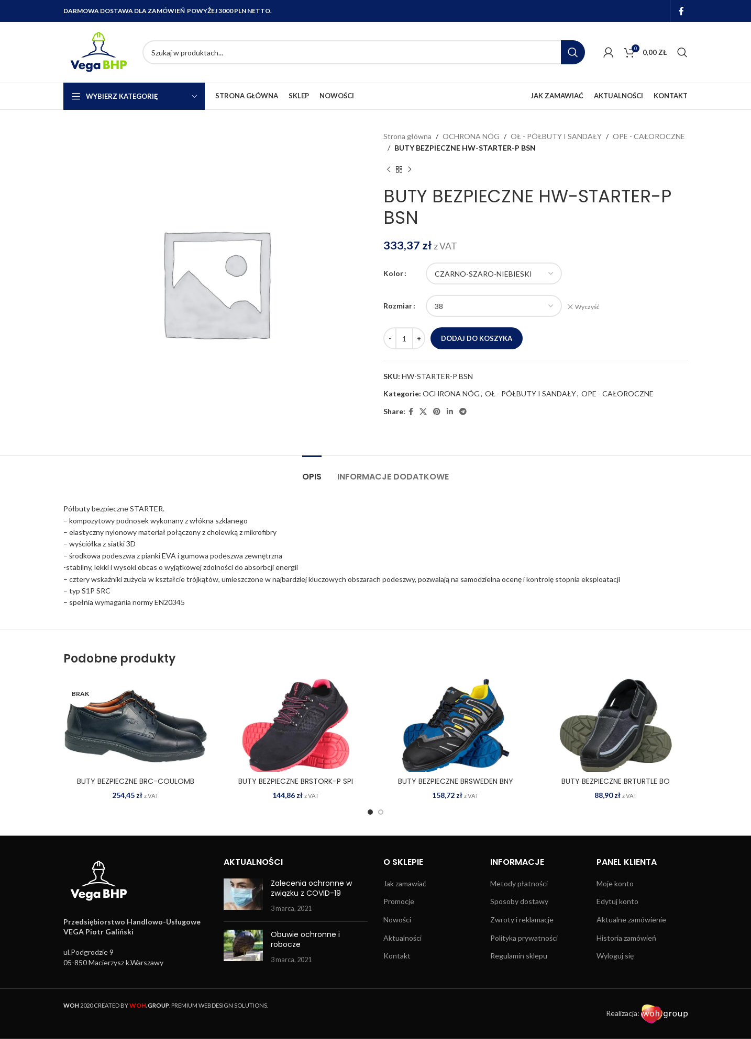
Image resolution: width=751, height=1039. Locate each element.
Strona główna (407, 136)
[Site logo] (97, 51)
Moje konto (615, 883)
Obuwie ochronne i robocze (305, 939)
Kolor (393, 273)
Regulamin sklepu (518, 955)
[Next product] (409, 170)
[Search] (363, 52)
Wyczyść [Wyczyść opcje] (587, 307)
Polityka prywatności (524, 937)
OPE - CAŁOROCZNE (649, 136)
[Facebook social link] (682, 11)
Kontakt (397, 955)
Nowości (397, 919)
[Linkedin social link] (450, 412)
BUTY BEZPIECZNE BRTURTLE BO (615, 781)
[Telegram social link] (463, 412)
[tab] (312, 471)
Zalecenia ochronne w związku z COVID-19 (311, 888)
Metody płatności (519, 883)
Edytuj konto (617, 901)
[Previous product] (388, 170)
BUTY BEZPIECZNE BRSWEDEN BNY (455, 781)
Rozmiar (397, 305)
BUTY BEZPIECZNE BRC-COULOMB (135, 781)
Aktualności (402, 937)
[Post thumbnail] (243, 896)
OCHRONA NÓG (471, 136)
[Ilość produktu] (404, 338)
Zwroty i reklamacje (522, 919)
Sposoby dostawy (519, 901)
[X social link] (423, 412)
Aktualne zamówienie (631, 919)
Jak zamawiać (404, 883)
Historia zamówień (626, 937)
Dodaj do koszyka (476, 338)
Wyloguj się (615, 955)
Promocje (398, 901)
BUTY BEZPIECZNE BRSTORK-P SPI (295, 781)
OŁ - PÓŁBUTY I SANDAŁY (556, 136)
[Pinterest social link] (437, 412)
